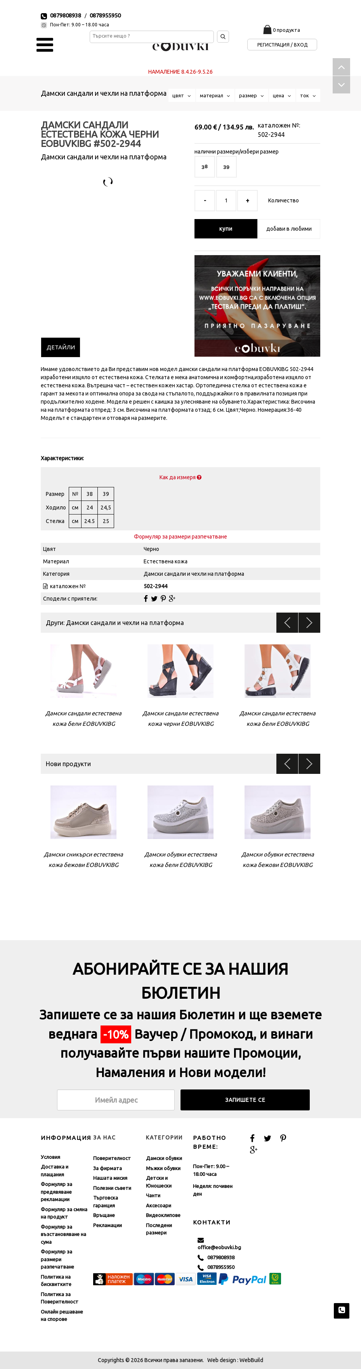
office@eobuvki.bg (219, 1243)
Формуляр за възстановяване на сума (63, 1234)
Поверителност (112, 1158)
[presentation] (60, 347)
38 (204, 166)
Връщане (104, 1215)
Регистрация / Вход (282, 44)
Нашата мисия (110, 1178)
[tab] (60, 347)
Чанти (153, 1195)
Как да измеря (180, 477)
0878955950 (105, 15)
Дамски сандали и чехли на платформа (104, 93)
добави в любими (289, 229)
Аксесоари (158, 1205)
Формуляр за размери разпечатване (180, 536)
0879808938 (65, 15)
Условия (50, 1157)
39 (226, 166)
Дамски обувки (164, 1158)
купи (226, 229)
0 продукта (286, 30)
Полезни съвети (112, 1188)
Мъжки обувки (163, 1168)
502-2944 (271, 134)
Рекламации (107, 1225)
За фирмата (107, 1168)
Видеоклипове (163, 1215)
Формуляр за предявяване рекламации (56, 1191)
